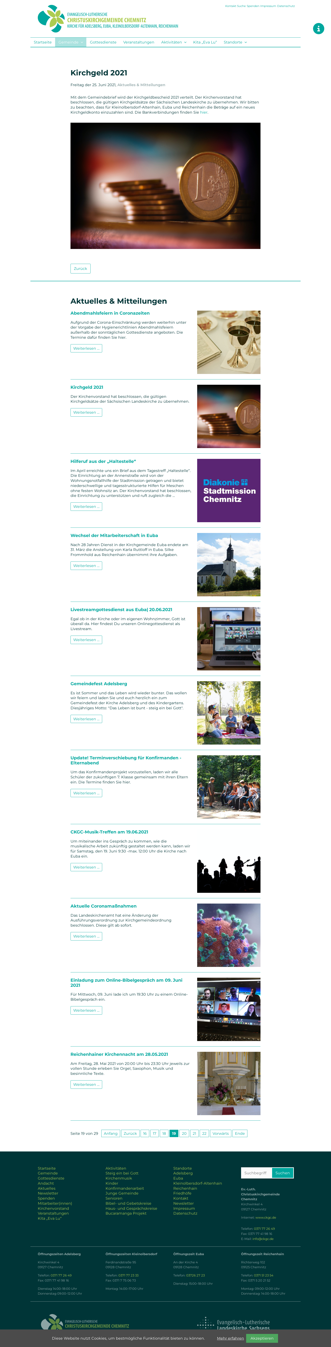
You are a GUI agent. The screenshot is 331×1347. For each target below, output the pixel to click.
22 (204, 1133)
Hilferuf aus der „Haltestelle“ (103, 461)
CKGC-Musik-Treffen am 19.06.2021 (109, 832)
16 (145, 1133)
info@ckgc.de (263, 1239)
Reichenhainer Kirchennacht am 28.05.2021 (119, 1054)
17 (154, 1133)
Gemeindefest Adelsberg (99, 683)
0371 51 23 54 (263, 1275)
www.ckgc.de (265, 1217)
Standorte (233, 42)
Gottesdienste (103, 42)
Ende (240, 1133)
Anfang (111, 1133)
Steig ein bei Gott (122, 1173)
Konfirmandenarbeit (125, 1188)
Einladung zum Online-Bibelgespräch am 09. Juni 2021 (126, 982)
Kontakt (230, 6)
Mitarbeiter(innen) (55, 1203)
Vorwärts (221, 1133)
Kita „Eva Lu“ (205, 42)
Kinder (112, 1183)
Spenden (253, 6)
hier (204, 112)
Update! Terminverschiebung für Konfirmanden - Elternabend (126, 760)
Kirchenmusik (119, 1178)
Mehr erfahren (230, 1338)
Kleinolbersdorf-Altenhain (197, 1183)
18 (164, 1133)
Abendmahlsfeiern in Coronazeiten (110, 313)
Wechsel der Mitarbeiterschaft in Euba (114, 535)
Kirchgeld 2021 (87, 387)
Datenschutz (286, 6)
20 (184, 1133)
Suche (241, 6)
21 (194, 1133)
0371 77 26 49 (264, 1229)
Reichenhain (185, 1188)
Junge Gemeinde (122, 1193)
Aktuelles (47, 1188)
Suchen (282, 1173)
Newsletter (48, 1193)
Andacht (46, 1183)
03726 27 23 (195, 1275)
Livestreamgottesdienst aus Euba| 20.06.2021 (121, 609)
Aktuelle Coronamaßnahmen (104, 906)
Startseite (43, 42)
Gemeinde (68, 42)
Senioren (114, 1198)
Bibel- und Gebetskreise (128, 1203)
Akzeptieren (262, 1338)
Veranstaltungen (138, 42)
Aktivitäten (171, 42)
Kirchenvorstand (53, 1208)
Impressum (268, 6)
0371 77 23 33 (128, 1275)
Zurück (80, 268)
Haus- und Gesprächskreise (131, 1208)
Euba (178, 1178)
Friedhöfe (182, 1193)
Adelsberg (183, 1173)
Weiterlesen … (87, 349)
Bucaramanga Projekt (126, 1213)
